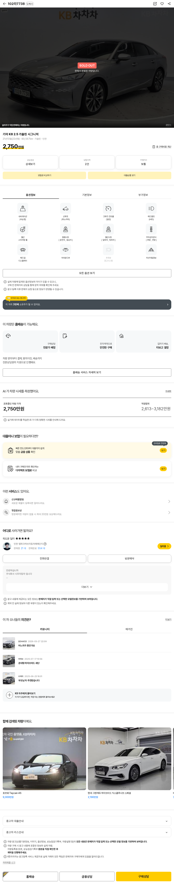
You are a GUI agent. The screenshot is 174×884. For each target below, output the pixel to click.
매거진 (129, 629)
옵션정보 (31, 195)
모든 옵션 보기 (87, 273)
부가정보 (143, 195)
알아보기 (87, 450)
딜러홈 (163, 546)
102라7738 (21, 4)
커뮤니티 (45, 629)
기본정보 (87, 195)
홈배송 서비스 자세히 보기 (87, 372)
